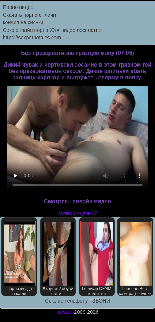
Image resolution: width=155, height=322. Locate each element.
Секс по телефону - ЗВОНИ (77, 301)
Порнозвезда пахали (19, 258)
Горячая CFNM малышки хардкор (96, 258)
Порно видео (18, 7)
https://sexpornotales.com (32, 37)
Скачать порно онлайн (29, 15)
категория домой (77, 213)
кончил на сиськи (23, 22)
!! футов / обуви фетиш (58, 258)
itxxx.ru (65, 312)
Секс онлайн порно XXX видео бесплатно (52, 30)
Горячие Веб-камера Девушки (135, 258)
